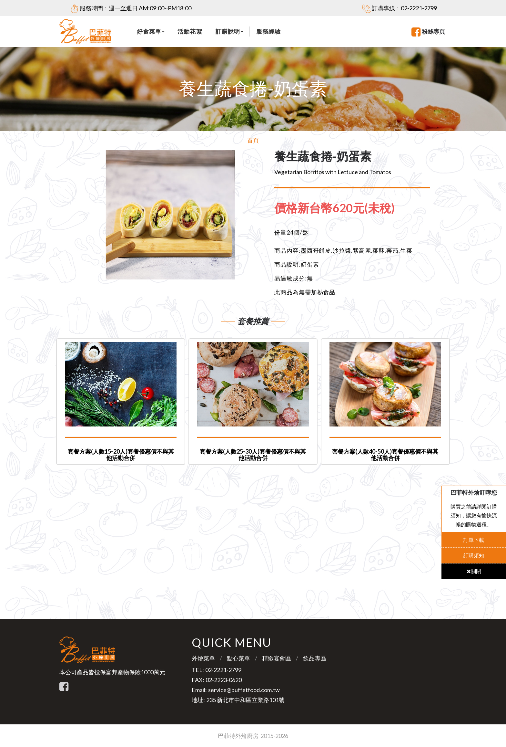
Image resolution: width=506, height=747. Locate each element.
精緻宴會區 (276, 658)
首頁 (253, 140)
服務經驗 (268, 31)
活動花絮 (189, 31)
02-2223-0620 (224, 679)
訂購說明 (228, 31)
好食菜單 (149, 31)
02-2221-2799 (419, 8)
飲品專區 (314, 658)
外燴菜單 (203, 658)
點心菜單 (238, 658)
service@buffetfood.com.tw (244, 689)
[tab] (339, 208)
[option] (170, 214)
